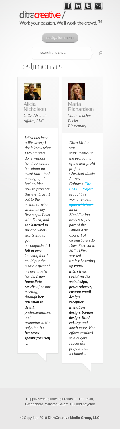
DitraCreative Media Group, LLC (73, 418)
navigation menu (60, 37)
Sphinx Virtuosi (81, 204)
